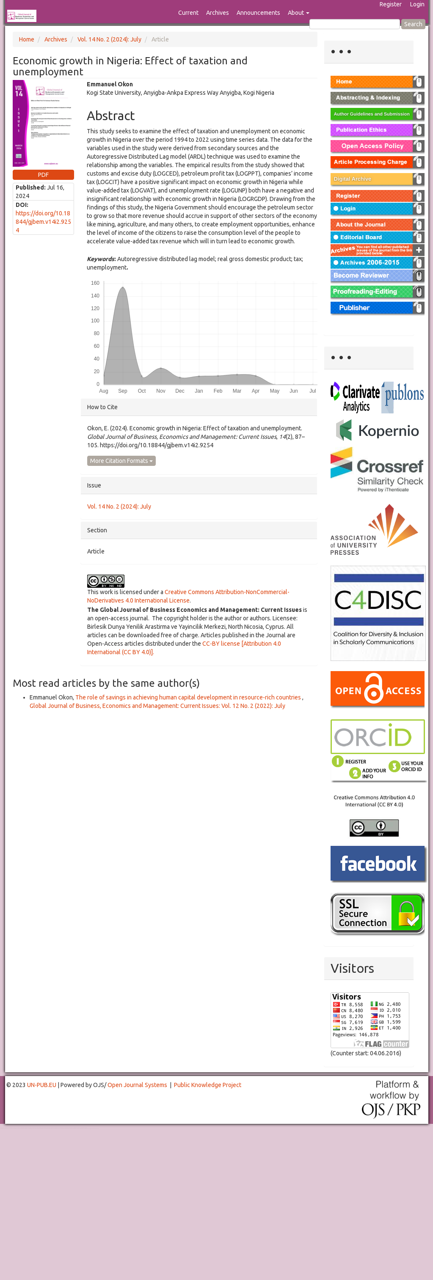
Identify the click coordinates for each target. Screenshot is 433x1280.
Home (26, 39)
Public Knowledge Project (207, 1085)
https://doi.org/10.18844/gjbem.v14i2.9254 (43, 222)
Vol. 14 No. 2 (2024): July (109, 39)
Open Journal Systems (137, 1085)
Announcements (258, 12)
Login (417, 4)
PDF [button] (43, 174)
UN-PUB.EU (41, 1085)
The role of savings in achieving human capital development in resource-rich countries (188, 697)
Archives (217, 12)
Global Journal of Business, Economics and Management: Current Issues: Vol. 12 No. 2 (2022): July (157, 705)
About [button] (298, 12)
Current (188, 12)
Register (391, 4)
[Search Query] (354, 24)
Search (413, 24)
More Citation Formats (121, 460)
